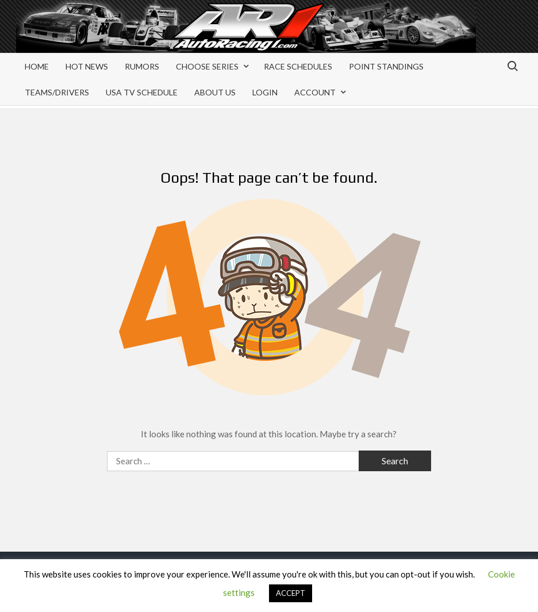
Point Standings (386, 66)
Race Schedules (298, 66)
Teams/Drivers (57, 92)
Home (37, 66)
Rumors (142, 66)
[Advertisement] (430, 35)
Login (265, 92)
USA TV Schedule (142, 92)
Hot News (87, 66)
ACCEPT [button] (290, 593)
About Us (215, 92)
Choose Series (207, 66)
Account (315, 92)
